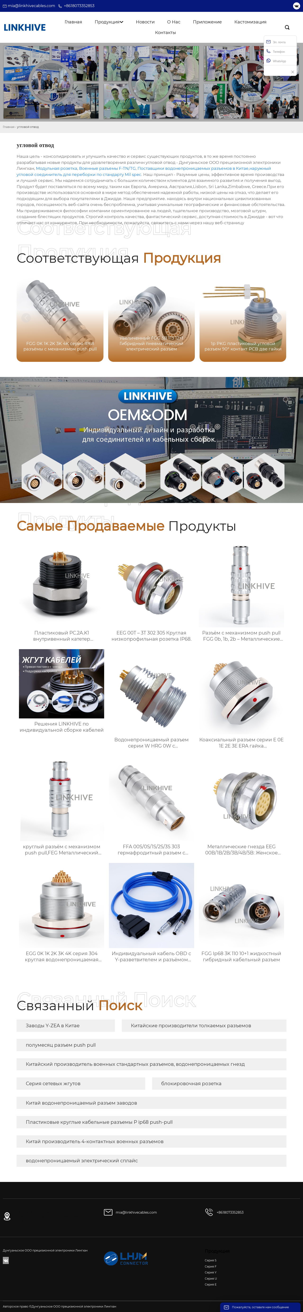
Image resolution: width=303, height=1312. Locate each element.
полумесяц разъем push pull (61, 1045)
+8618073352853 (79, 6)
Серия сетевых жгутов (53, 1083)
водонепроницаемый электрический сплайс (82, 1160)
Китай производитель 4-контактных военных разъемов (95, 1141)
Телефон (275, 51)
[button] (277, 318)
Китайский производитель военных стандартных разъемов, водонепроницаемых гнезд (135, 1064)
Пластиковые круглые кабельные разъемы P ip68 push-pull (99, 1122)
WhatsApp (276, 60)
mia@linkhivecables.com (31, 6)
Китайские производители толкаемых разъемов (191, 1025)
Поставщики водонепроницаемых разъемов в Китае (193, 168)
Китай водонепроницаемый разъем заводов (81, 1103)
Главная (8, 127)
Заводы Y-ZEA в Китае (53, 1025)
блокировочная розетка (191, 1083)
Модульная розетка (56, 168)
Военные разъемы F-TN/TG (107, 168)
